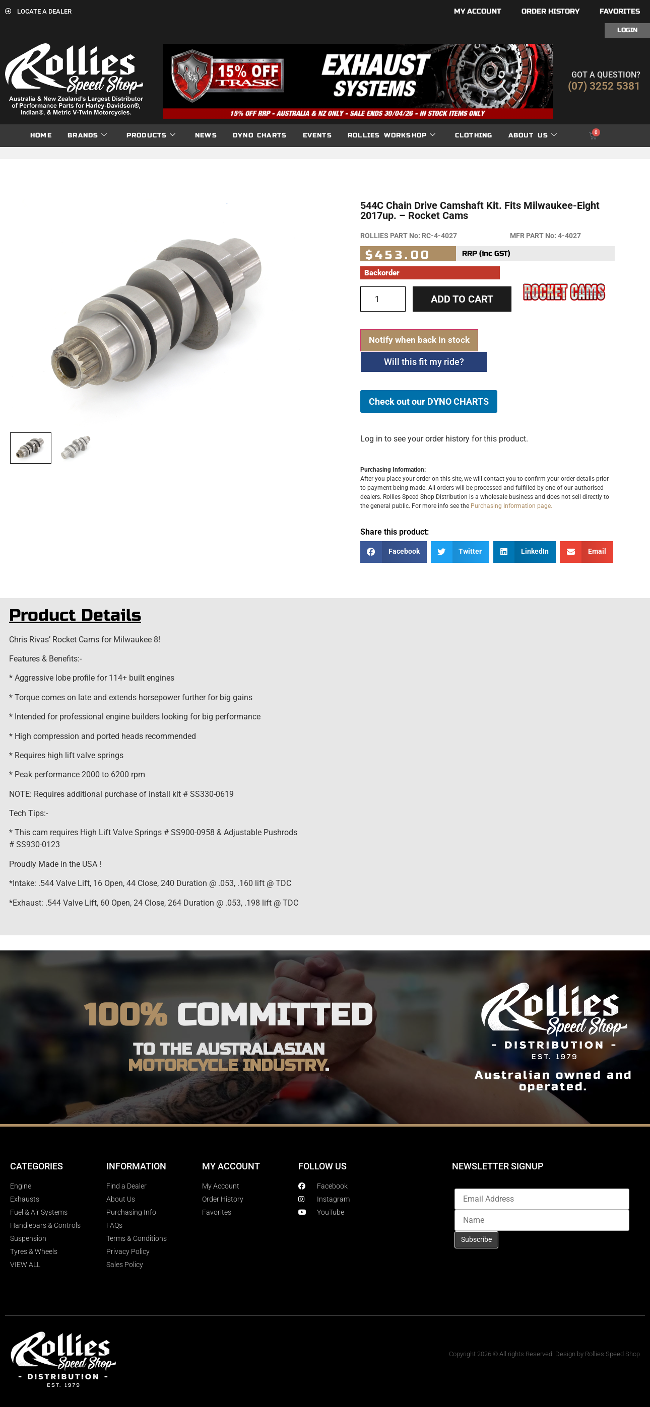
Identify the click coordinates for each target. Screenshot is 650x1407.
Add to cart (462, 299)
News (206, 135)
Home (41, 135)
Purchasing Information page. (511, 505)
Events (317, 135)
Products (151, 135)
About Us (533, 135)
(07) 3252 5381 (604, 86)
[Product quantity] (383, 299)
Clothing (474, 135)
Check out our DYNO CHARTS (429, 401)
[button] (393, 552)
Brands (87, 135)
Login (627, 30)
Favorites (620, 11)
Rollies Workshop (392, 135)
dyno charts (260, 135)
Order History (550, 11)
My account (477, 11)
